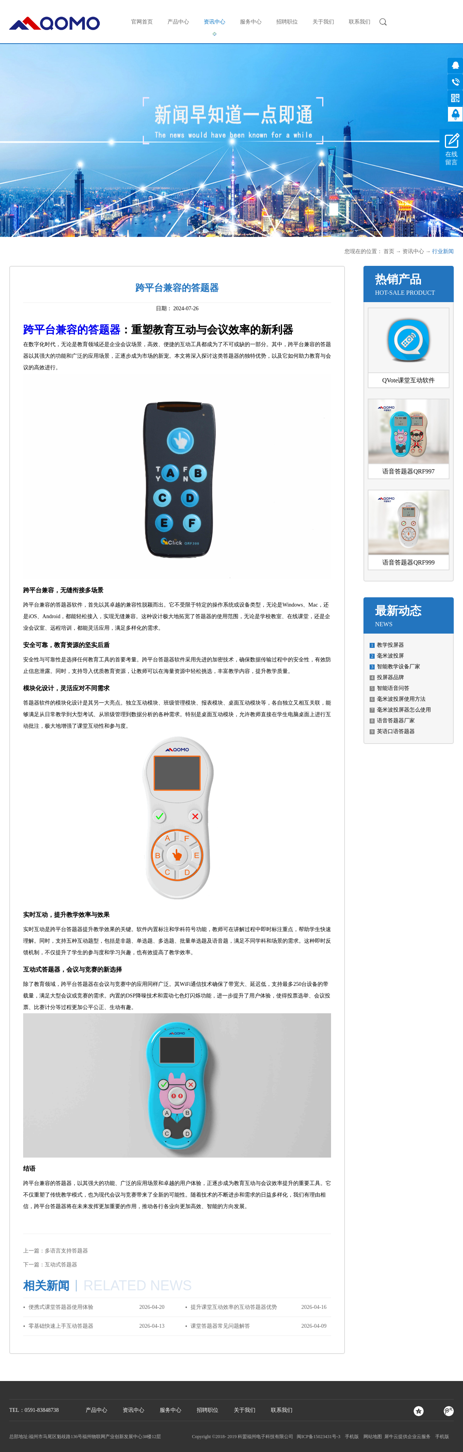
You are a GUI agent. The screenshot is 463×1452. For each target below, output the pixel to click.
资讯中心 (413, 251)
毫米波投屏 (390, 656)
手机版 (351, 1436)
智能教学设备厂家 (398, 666)
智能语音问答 (393, 688)
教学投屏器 (390, 645)
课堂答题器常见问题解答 (220, 1326)
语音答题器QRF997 (408, 471)
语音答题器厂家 (396, 720)
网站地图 (371, 1436)
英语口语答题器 (396, 731)
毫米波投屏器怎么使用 (404, 710)
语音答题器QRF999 (408, 562)
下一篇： (50, 1265)
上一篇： (55, 1251)
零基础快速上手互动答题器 (61, 1326)
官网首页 (142, 22)
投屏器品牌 (390, 677)
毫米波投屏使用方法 (401, 699)
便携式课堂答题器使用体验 (61, 1307)
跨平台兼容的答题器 (71, 330)
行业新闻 (443, 251)
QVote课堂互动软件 (408, 380)
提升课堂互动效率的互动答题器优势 (234, 1307)
